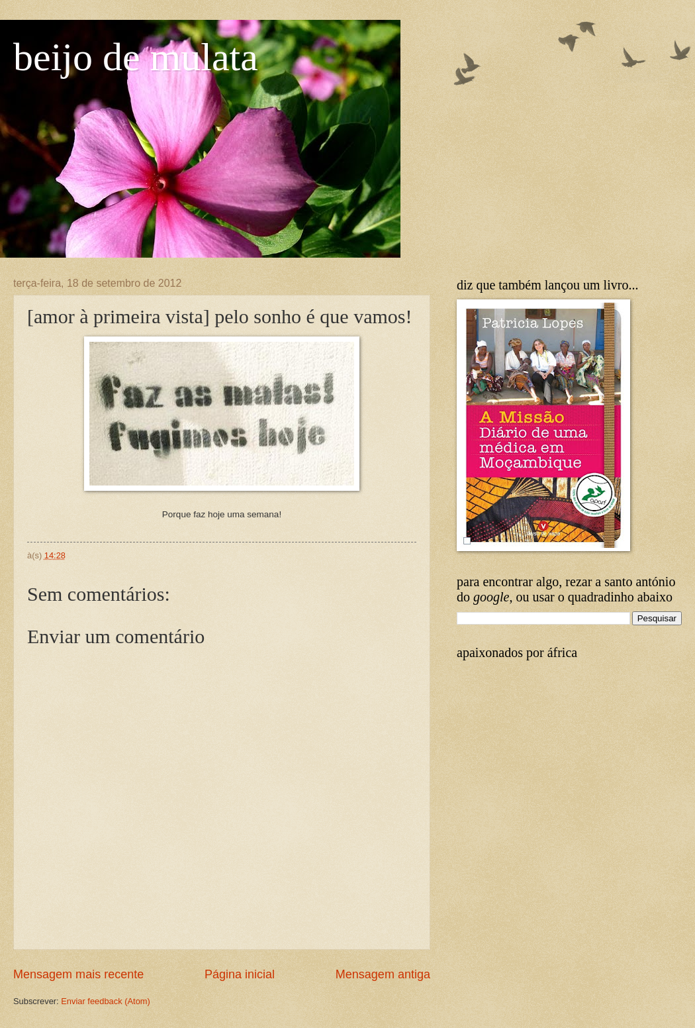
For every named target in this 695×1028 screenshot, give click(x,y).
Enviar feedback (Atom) (105, 1001)
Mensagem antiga (383, 974)
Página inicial (240, 974)
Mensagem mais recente (78, 974)
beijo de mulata (135, 57)
